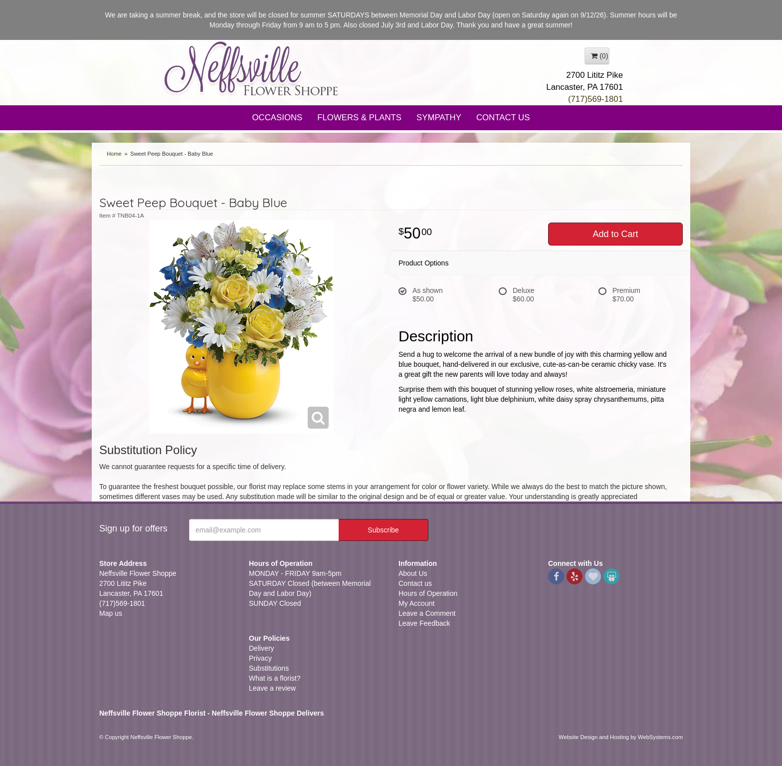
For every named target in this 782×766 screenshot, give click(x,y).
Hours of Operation (427, 593)
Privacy (260, 658)
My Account (416, 603)
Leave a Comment (426, 613)
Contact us (415, 583)
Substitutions (269, 668)
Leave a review (272, 688)
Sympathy (438, 117)
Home (114, 154)
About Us (412, 573)
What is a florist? (274, 678)
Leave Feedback (424, 623)
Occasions (277, 117)
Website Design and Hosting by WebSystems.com (621, 737)
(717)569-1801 (595, 99)
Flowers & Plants (359, 117)
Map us (110, 613)
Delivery (261, 648)
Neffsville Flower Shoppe (251, 68)
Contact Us (503, 117)
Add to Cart (615, 234)
